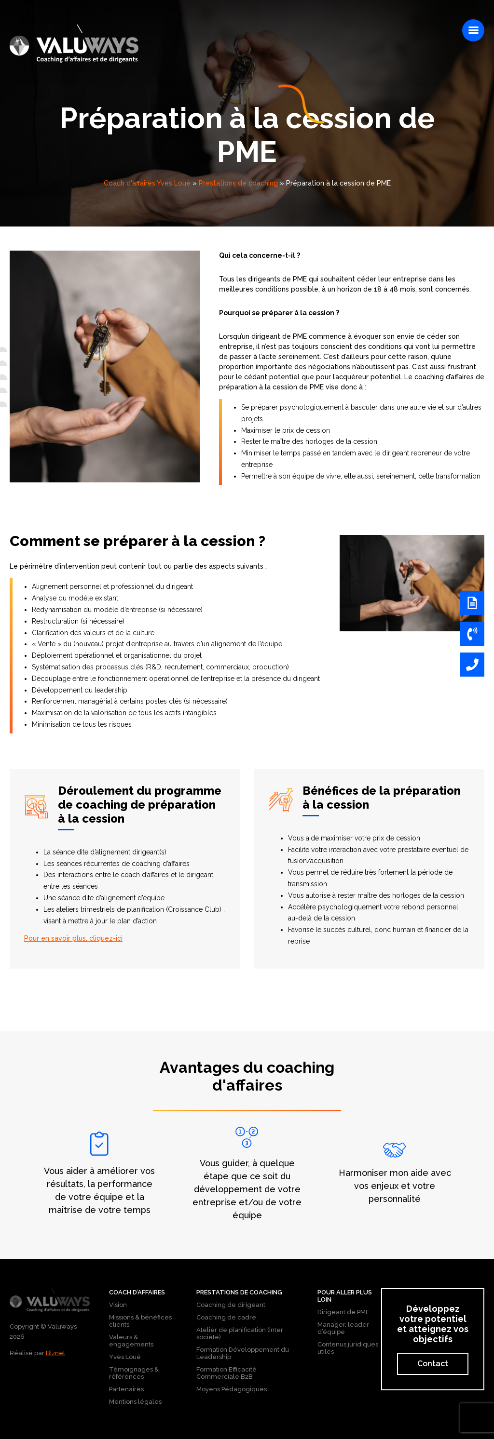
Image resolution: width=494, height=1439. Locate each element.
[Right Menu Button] (473, 30)
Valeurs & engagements (131, 1340)
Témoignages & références (134, 1373)
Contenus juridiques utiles (347, 1348)
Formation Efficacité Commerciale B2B (226, 1373)
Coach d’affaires (137, 1292)
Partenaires (126, 1389)
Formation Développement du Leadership (242, 1353)
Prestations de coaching (238, 183)
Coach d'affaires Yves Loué (147, 183)
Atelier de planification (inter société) (239, 1333)
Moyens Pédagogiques (231, 1389)
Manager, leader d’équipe (343, 1328)
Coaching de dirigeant (230, 1304)
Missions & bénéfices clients (140, 1321)
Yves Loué (125, 1356)
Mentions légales (135, 1401)
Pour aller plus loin (344, 1296)
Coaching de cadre (226, 1317)
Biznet (55, 1353)
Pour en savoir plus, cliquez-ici (73, 938)
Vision (118, 1304)
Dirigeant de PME (343, 1312)
